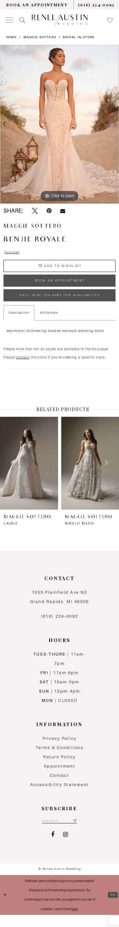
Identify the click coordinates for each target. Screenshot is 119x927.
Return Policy (59, 767)
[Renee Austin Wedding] (60, 19)
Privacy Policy (60, 749)
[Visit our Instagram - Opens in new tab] (65, 847)
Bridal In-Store (79, 37)
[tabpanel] (59, 124)
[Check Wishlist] (110, 19)
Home (11, 37)
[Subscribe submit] (78, 832)
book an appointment (60, 286)
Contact (59, 786)
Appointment (59, 777)
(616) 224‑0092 (59, 627)
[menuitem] (37, 5)
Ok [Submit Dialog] (112, 907)
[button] (9, 20)
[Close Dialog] (6, 907)
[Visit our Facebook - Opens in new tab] (52, 847)
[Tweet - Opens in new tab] (35, 211)
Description (19, 324)
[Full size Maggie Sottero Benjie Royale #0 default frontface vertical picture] (59, 124)
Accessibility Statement (59, 795)
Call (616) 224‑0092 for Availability (61, 305)
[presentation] (29, 474)
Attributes (49, 324)
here (74, 921)
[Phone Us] (96, 5)
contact (23, 368)
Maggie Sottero (39, 37)
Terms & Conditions (59, 758)
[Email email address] (59, 832)
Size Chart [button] (14, 253)
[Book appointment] (37, 5)
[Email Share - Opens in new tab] (62, 211)
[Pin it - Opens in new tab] (49, 211)
